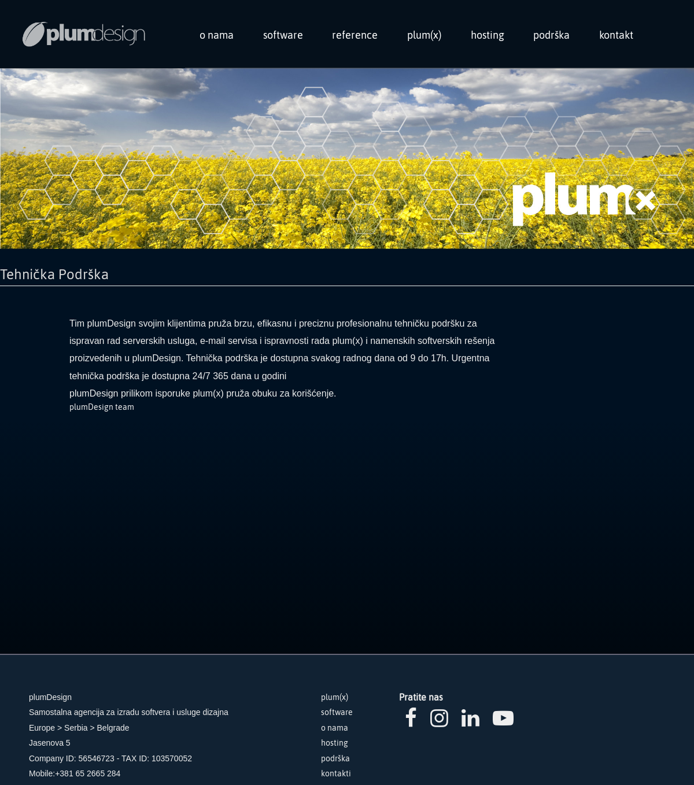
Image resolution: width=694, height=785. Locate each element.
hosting (487, 35)
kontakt (616, 35)
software (283, 35)
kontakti (336, 773)
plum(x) (424, 35)
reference (355, 35)
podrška (551, 35)
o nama (217, 35)
